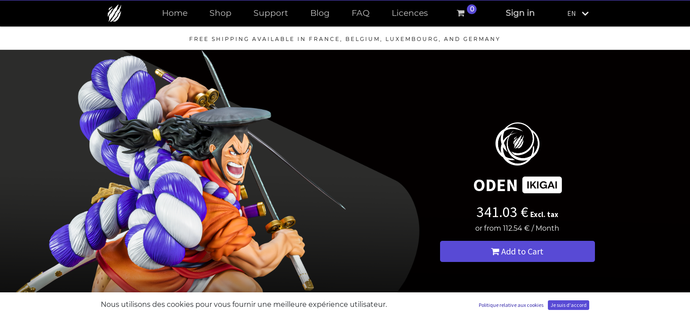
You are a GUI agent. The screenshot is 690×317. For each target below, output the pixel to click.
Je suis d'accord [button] (569, 305)
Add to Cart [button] (517, 251)
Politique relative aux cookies (511, 305)
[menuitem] (174, 13)
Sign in (520, 13)
